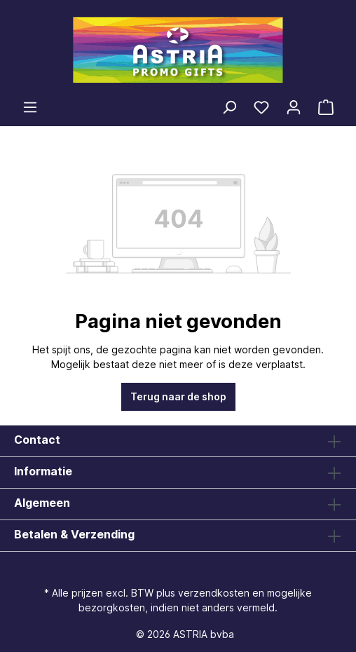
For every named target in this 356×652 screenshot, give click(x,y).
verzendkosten (213, 593)
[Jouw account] (294, 107)
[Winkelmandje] (326, 107)
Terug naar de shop (178, 396)
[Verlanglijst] (261, 107)
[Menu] (30, 107)
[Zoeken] (229, 107)
